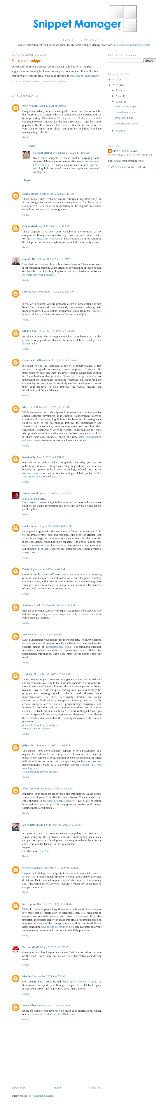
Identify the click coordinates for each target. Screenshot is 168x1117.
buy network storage (37, 545)
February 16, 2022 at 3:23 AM (57, 193)
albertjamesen (31, 788)
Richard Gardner (125, 151)
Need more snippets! (28, 61)
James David (30, 493)
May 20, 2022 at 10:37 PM (55, 259)
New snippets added (126, 123)
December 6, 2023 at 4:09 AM (53, 745)
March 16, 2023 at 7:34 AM (62, 360)
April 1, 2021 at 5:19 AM (53, 105)
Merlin (26, 976)
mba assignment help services (70, 614)
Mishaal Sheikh (42, 152)
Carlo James (30, 526)
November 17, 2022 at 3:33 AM (56, 291)
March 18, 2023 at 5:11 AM (54, 407)
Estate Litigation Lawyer (36, 728)
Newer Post (18, 1087)
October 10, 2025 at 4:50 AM (48, 976)
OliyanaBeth (30, 226)
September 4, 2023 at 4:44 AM (47, 569)
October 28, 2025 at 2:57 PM (53, 1005)
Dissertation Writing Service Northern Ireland (70, 118)
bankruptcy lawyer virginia (80, 981)
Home (57, 1087)
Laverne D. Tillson (33, 360)
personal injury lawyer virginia (39, 725)
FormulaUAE (30, 947)
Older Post (95, 1087)
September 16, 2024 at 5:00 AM (62, 867)
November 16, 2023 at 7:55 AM (52, 674)
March (120, 130)
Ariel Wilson (30, 105)
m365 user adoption (73, 574)
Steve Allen (29, 1005)
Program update (124, 117)
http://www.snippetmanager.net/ (131, 44)
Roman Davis (30, 259)
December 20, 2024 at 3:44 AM (55, 904)
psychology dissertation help (57, 926)
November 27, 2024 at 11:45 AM (72, 152)
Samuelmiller (30, 193)
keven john (29, 904)
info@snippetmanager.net (84, 75)
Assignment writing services (38, 274)
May (119, 96)
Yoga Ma (43, 851)
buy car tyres (64, 955)
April (119, 101)
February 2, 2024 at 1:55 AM (57, 788)
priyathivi (28, 745)
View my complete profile (127, 167)
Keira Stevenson (32, 867)
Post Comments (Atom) (41, 1095)
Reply (25, 137)
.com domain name (126, 112)
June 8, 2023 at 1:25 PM (50, 457)
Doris (25, 569)
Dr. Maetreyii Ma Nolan (36, 824)
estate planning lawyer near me (40, 771)
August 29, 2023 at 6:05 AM (55, 526)
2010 (115, 85)
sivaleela (27, 674)
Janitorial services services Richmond (53, 1014)
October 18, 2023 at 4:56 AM (58, 605)
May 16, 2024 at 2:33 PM (67, 824)
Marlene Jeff (30, 407)
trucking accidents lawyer (58, 800)
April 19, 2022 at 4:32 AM (54, 226)
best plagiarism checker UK (47, 238)
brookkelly (28, 457)
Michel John (29, 331)
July (118, 90)
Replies (31, 145)
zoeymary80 (29, 291)
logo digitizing (30, 498)
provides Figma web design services (73, 376)
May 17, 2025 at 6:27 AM (54, 947)
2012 (115, 79)
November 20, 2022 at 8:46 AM (57, 331)
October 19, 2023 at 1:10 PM (44, 634)
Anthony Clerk (31, 605)
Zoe (24, 634)
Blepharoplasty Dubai (59, 646)
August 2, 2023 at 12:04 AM (55, 493)
